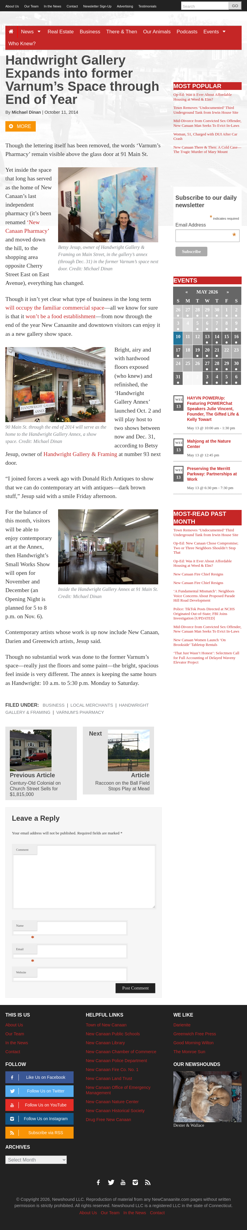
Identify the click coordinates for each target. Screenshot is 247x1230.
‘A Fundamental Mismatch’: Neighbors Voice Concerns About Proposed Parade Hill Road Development (204, 595)
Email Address (205, 225)
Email (25, 951)
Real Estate (61, 32)
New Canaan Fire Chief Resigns (198, 574)
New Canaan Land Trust (109, 1078)
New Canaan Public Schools (113, 1033)
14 (217, 336)
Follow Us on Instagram (38, 1119)
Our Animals (157, 32)
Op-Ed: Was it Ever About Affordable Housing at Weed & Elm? (202, 97)
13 (207, 336)
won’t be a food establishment (61, 316)
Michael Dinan (26, 112)
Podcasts (187, 32)
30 (217, 309)
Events (216, 32)
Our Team (31, 6)
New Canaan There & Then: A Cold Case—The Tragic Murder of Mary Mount (207, 149)
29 (207, 309)
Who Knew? (22, 43)
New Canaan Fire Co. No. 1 (112, 1069)
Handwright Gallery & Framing (80, 454)
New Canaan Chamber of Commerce (121, 1051)
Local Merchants (92, 705)
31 (178, 376)
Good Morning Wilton (193, 1042)
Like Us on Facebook (36, 1077)
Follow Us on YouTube (37, 1105)
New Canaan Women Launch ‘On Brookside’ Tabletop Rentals (199, 642)
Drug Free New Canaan (108, 1119)
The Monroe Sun (189, 1051)
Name (25, 927)
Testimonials (148, 6)
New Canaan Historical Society (115, 1110)
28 (197, 309)
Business (90, 32)
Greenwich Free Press (194, 1033)
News (32, 32)
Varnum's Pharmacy (80, 712)
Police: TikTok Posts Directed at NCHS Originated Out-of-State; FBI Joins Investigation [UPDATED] (204, 613)
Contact (72, 6)
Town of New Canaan (106, 1025)
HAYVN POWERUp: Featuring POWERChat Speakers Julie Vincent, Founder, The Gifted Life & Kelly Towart (213, 409)
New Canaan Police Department (116, 1060)
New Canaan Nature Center (112, 1101)
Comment (22, 849)
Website (21, 972)
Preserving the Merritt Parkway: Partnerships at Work (212, 474)
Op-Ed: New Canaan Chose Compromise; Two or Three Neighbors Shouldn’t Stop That (205, 548)
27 (187, 309)
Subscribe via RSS (35, 1133)
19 (197, 349)
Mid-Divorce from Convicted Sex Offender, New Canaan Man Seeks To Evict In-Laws (207, 123)
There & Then (121, 32)
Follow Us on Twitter (36, 1091)
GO (235, 6)
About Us (12, 6)
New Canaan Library (105, 1042)
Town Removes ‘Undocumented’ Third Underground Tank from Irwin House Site (205, 110)
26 (178, 309)
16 (236, 336)
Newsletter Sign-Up (97, 6)
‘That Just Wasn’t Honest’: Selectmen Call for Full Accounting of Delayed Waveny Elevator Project (206, 657)
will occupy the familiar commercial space (54, 308)
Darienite (182, 1025)
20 (207, 349)
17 (178, 349)
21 (217, 349)
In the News (52, 6)
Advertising (125, 6)
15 (226, 336)
